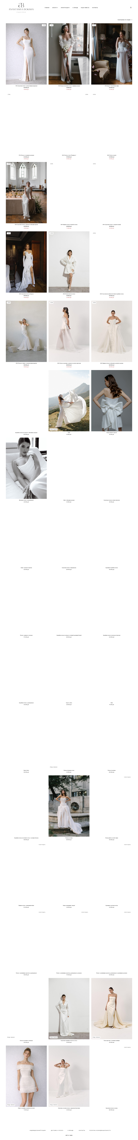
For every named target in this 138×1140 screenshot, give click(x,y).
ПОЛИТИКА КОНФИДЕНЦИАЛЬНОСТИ (100, 1130)
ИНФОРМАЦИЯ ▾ (65, 7)
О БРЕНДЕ (75, 7)
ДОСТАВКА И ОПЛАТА (56, 1130)
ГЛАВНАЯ (47, 7)
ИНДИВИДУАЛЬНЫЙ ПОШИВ (38, 1130)
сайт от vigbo (69, 1135)
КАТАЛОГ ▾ (55, 7)
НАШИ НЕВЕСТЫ (85, 7)
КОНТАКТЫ (95, 7)
